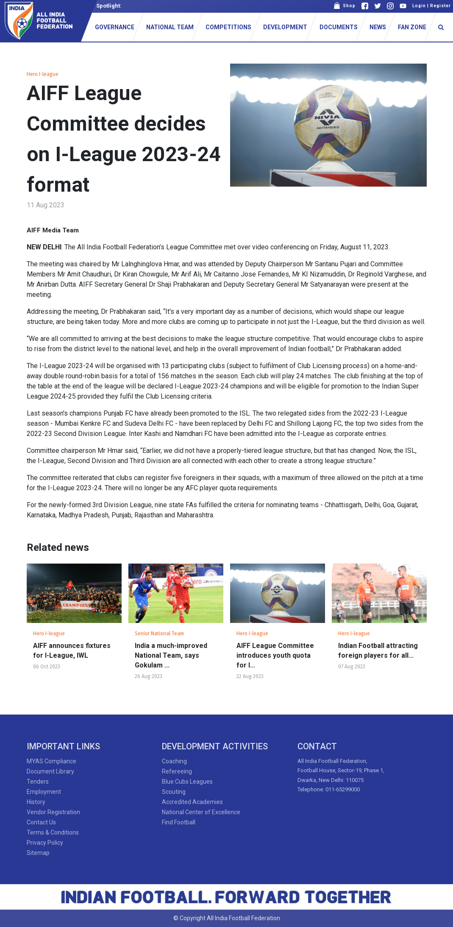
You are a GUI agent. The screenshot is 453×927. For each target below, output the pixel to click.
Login (419, 5)
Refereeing (177, 771)
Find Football (178, 822)
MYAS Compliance (51, 761)
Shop (344, 5)
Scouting (174, 791)
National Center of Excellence (201, 812)
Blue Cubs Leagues (187, 781)
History (36, 802)
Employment (44, 791)
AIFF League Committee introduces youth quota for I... (275, 655)
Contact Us (41, 822)
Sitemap (38, 852)
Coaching (174, 761)
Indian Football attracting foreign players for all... (378, 650)
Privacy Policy (45, 842)
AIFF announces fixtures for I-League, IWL (72, 650)
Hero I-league (42, 74)
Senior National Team (159, 634)
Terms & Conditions (53, 832)
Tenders (38, 781)
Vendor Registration (53, 812)
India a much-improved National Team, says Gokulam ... (171, 655)
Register (440, 5)
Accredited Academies (192, 802)
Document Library (50, 771)
